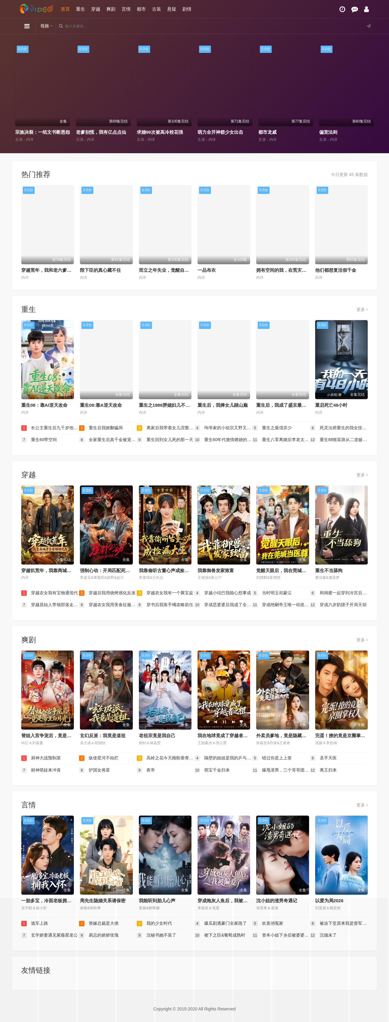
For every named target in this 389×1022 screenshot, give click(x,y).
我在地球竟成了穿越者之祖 (225, 735)
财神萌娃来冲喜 (41, 770)
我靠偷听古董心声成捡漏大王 (168, 570)
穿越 (95, 9)
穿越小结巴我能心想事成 (222, 593)
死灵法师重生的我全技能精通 (339, 428)
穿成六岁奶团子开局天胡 (338, 605)
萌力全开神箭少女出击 (220, 132)
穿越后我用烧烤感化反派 (107, 593)
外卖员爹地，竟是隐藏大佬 (283, 735)
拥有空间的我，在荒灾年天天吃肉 (290, 270)
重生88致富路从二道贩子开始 (339, 440)
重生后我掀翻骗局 (101, 428)
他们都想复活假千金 (335, 270)
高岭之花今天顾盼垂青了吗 (165, 758)
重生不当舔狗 (329, 570)
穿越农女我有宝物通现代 (49, 593)
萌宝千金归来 (212, 770)
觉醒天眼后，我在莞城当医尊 (285, 570)
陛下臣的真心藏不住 (100, 270)
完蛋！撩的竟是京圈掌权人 (342, 735)
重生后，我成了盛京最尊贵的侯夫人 (292, 405)
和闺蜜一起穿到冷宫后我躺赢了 (339, 593)
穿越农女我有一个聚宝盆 (165, 593)
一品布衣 (207, 270)
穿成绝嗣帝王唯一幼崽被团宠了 (281, 605)
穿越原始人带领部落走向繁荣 (50, 605)
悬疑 (171, 9)
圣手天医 (323, 758)
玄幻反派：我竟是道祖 (103, 735)
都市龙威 (267, 132)
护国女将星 (94, 770)
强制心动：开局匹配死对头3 (108, 570)
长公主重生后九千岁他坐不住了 (50, 428)
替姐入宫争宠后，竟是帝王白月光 (55, 735)
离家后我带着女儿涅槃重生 (165, 428)
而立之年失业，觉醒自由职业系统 (173, 270)
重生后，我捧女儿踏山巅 (223, 405)
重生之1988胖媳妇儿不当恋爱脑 (171, 405)
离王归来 (323, 770)
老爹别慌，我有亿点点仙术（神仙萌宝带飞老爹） (126, 132)
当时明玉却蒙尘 (272, 593)
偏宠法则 (328, 132)
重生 (80, 9)
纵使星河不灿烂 (99, 758)
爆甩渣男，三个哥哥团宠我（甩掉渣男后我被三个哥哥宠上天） (281, 770)
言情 (126, 9)
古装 (156, 9)
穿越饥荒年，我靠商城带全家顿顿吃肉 (60, 570)
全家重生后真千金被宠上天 (108, 440)
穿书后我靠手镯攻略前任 (165, 605)
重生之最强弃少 (272, 428)
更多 (362, 309)
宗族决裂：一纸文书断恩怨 (42, 132)
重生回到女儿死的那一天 (165, 440)
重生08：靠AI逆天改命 (44, 405)
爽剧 (110, 9)
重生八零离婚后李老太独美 (281, 440)
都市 (141, 9)
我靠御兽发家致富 (216, 570)
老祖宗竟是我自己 (157, 735)
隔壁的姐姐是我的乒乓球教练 (223, 758)
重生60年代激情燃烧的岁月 (223, 440)
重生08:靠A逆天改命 (101, 405)
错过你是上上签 (272, 758)
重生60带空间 (39, 440)
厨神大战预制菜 (41, 758)
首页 (65, 9)
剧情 (186, 9)
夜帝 (146, 770)
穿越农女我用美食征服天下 (108, 605)
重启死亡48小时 (331, 405)
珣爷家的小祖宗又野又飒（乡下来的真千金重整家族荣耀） (223, 428)
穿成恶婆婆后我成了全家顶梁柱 (223, 605)
